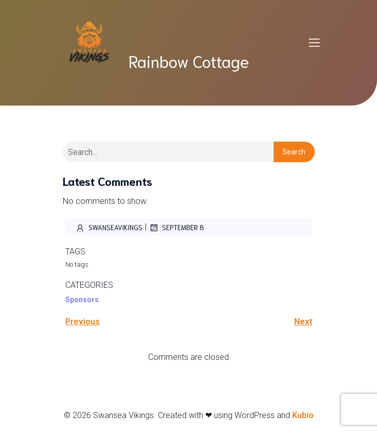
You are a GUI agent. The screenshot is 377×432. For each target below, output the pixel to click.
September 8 (176, 227)
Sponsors (82, 300)
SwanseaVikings (109, 227)
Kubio (303, 415)
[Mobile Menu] (314, 42)
